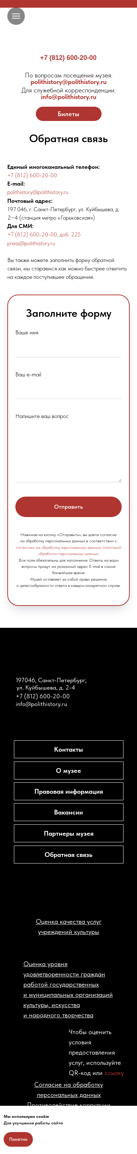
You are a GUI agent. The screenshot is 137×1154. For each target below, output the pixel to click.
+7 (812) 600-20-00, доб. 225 (44, 234)
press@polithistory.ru (31, 243)
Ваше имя (26, 332)
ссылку (114, 1073)
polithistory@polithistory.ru (69, 78)
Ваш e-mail (28, 374)
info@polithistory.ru (69, 93)
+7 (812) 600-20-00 (68, 57)
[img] (68, 29)
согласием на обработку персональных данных (58, 547)
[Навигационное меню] (16, 16)
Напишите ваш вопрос (42, 416)
